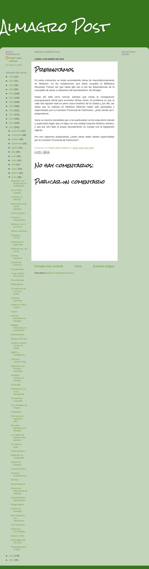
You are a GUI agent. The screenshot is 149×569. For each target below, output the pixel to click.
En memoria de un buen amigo (18, 291)
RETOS (14, 480)
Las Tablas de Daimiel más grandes (18, 437)
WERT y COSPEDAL (18, 353)
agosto (15, 147)
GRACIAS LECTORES (18, 530)
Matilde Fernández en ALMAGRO (19, 328)
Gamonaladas (18, 334)
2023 (11, 89)
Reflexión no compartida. (18, 456)
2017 (11, 114)
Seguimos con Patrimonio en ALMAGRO (19, 183)
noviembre (17, 135)
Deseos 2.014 (17, 536)
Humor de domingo (16, 509)
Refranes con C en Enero (18, 225)
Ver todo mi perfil (14, 65)
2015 (11, 123)
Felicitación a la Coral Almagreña (18, 391)
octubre (15, 139)
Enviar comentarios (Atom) (61, 273)
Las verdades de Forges (19, 406)
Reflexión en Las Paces (19, 250)
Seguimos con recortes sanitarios (18, 368)
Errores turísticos (16, 256)
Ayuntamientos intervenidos (18, 498)
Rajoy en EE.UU (19, 339)
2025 (11, 81)
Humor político (18, 213)
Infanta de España (16, 463)
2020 (11, 102)
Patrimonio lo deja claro (17, 243)
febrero (15, 173)
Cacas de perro (18, 469)
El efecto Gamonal (16, 299)
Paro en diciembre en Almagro (18, 318)
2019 (11, 106)
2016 (11, 119)
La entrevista (17, 269)
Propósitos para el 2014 (18, 548)
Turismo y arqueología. (18, 218)
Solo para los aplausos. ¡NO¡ (17, 418)
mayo (14, 160)
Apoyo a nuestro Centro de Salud (19, 345)
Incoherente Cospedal (17, 399)
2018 (11, 110)
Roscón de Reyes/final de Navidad (19, 491)
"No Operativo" (18, 525)
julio (14, 152)
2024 (11, 85)
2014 (11, 127)
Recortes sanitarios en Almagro (18, 428)
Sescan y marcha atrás (18, 360)
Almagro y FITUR (16, 236)
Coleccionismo (18, 451)
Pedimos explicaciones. (19, 474)
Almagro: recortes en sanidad (17, 378)
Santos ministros (19, 231)
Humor (14, 311)
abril (14, 164)
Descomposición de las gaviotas (19, 206)
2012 (11, 560)
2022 (11, 93)
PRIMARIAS (17, 284)
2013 (11, 556)
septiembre (17, 143)
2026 (11, 76)
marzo (15, 169)
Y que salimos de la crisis (18, 274)
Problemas (16, 412)
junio (14, 156)
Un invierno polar (16, 445)
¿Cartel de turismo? (16, 263)
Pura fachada (17, 280)
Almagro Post (54, 27)
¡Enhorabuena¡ (18, 484)
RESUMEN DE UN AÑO (18, 541)
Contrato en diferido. (16, 198)
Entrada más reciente (48, 266)
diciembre (16, 131)
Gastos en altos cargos (18, 306)
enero (15, 177)
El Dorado (16, 384)
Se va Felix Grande (16, 191)
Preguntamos (17, 504)
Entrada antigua (104, 266)
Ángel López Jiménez (15, 59)
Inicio (78, 266)
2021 (11, 98)
